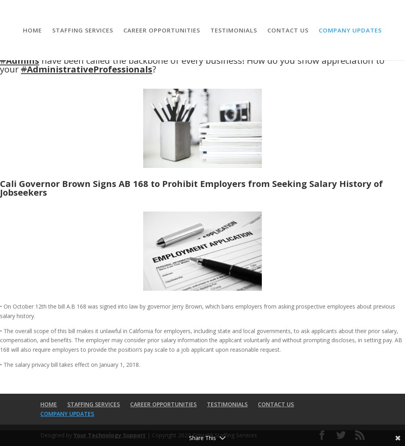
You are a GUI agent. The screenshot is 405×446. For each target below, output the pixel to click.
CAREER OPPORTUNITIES (161, 30)
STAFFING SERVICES (82, 30)
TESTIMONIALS (233, 30)
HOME (32, 30)
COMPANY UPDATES (350, 30)
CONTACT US (287, 30)
